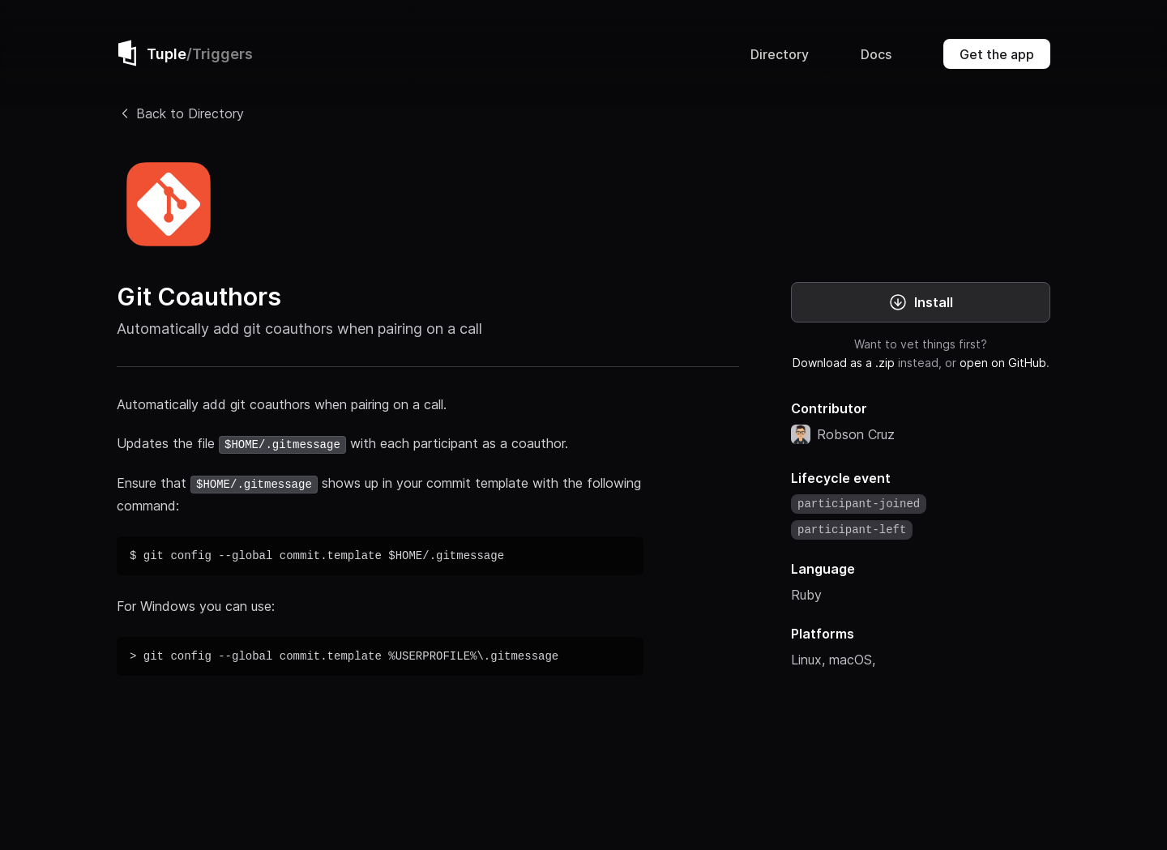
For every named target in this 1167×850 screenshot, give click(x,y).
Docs (876, 54)
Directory (779, 54)
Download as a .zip (844, 362)
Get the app (997, 54)
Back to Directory (180, 113)
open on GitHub (1003, 362)
